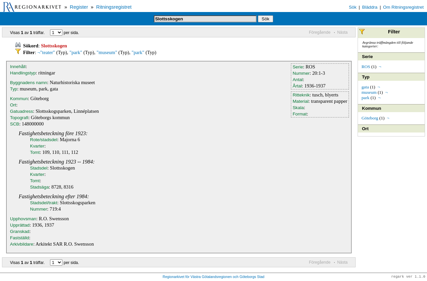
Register (79, 7)
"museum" (107, 52)
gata (365, 86)
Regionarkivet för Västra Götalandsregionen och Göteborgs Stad (213, 277)
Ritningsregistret (113, 7)
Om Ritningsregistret (403, 7)
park (366, 97)
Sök (353, 7)
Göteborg (370, 117)
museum (369, 92)
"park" (75, 52)
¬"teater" (46, 52)
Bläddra (370, 7)
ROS (366, 66)
